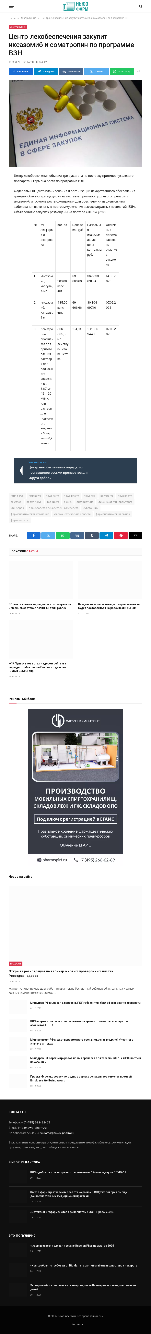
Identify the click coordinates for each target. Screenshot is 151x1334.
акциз (68, 501)
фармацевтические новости (72, 514)
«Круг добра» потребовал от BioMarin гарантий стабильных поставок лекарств (83, 1265)
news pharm (71, 495)
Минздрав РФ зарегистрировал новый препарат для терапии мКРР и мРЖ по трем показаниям (85, 1060)
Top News (53, 501)
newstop (16, 501)
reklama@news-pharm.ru (57, 1133)
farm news (17, 495)
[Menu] (11, 6)
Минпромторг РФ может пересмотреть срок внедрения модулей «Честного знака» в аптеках (81, 1041)
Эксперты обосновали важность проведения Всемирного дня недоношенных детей (83, 1287)
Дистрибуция (18, 27)
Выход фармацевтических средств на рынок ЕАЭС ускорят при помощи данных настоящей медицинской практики (78, 1194)
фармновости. (20, 520)
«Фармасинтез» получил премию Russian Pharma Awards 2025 (72, 1245)
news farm (52, 495)
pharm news (34, 501)
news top (90, 495)
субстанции (90, 507)
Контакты (77, 1324)
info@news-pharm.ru (32, 1127)
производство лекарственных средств (54, 507)
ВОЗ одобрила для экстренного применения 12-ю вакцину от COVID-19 (78, 1172)
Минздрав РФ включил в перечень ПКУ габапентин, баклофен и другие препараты (85, 1002)
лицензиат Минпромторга (115, 501)
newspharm (125, 495)
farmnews (35, 495)
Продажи (15, 964)
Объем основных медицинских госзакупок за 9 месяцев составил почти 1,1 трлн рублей (40, 606)
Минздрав (17, 507)
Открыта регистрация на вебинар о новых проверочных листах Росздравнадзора (61, 973)
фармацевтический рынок (113, 514)
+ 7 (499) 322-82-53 (35, 1122)
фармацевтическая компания (30, 514)
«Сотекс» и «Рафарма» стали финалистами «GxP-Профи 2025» (72, 1212)
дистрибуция (84, 501)
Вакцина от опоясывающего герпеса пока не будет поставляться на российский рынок (109, 606)
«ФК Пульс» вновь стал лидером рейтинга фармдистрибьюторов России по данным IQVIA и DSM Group (37, 667)
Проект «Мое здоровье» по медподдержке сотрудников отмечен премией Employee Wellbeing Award (81, 1078)
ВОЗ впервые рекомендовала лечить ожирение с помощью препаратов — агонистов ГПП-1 (80, 1023)
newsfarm (106, 495)
